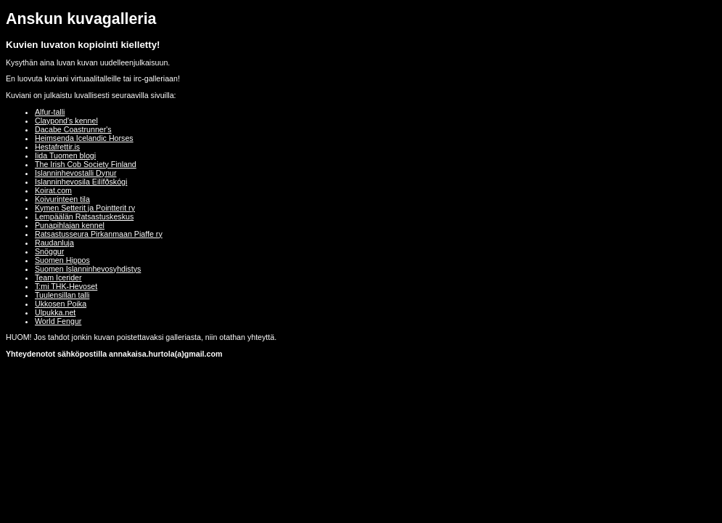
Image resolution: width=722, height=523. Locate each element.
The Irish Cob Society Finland (85, 164)
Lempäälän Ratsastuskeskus (84, 216)
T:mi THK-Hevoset (66, 286)
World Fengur (58, 321)
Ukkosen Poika (60, 303)
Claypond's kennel (66, 120)
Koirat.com (53, 190)
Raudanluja (54, 242)
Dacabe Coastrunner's (73, 129)
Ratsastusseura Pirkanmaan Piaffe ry (99, 234)
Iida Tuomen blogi (65, 155)
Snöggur (49, 251)
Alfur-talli (50, 112)
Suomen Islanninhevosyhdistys (88, 268)
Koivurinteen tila (62, 199)
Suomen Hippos (62, 260)
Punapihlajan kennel (69, 225)
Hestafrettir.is (57, 146)
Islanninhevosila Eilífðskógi (81, 181)
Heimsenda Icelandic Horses (84, 138)
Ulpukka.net (55, 312)
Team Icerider (58, 277)
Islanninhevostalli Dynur (76, 173)
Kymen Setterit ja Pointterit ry (85, 207)
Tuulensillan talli (62, 295)
